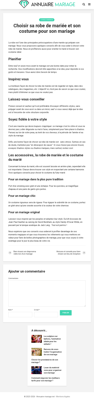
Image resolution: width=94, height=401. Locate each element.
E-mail (37, 310)
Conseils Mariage (46, 20)
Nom (10, 310)
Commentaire (13, 278)
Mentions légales (63, 397)
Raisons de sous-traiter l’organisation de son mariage (53, 352)
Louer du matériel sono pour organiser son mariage (53, 370)
